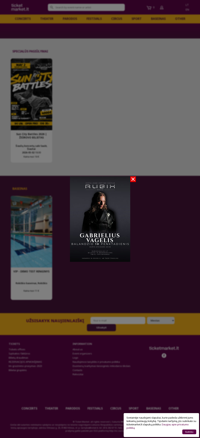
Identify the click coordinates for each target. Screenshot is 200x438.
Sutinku (189, 431)
